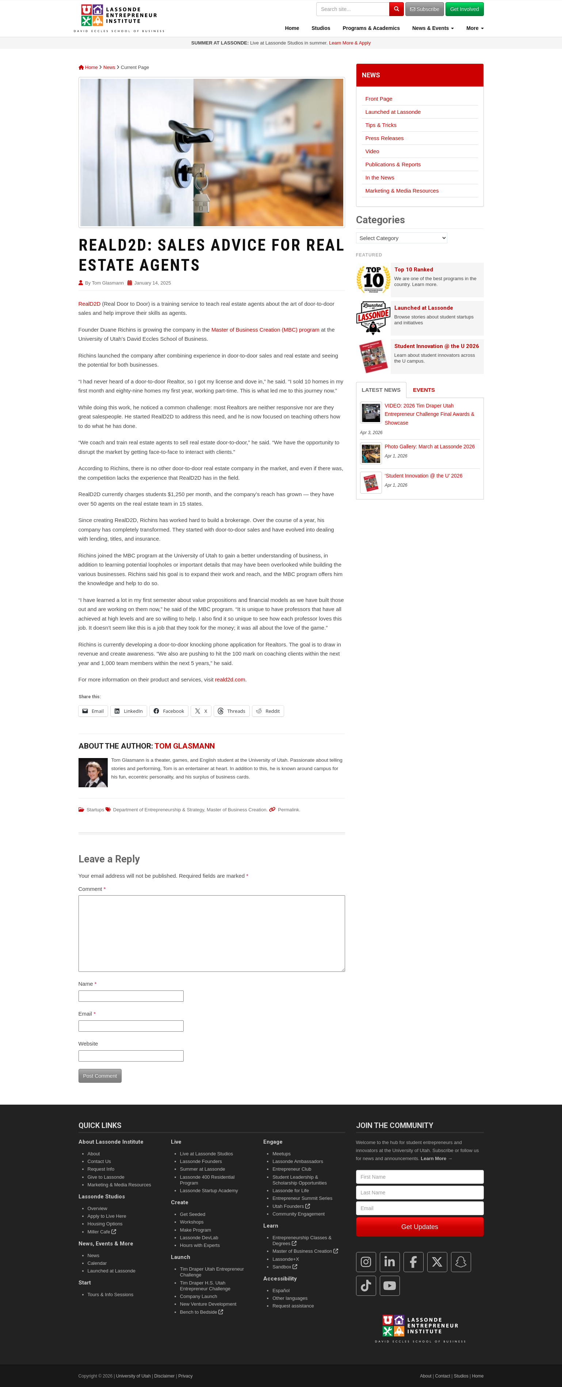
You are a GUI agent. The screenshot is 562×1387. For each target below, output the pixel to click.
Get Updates (419, 1226)
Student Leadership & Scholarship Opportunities (299, 1180)
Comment (92, 889)
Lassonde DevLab (199, 1237)
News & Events (432, 28)
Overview (97, 1208)
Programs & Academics (370, 28)
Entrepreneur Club (291, 1169)
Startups (95, 809)
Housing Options (105, 1223)
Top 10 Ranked (413, 269)
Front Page (379, 99)
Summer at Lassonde (202, 1169)
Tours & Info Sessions (111, 1294)
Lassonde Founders (201, 1161)
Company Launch (198, 1296)
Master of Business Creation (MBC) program (265, 330)
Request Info (101, 1169)
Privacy (185, 1376)
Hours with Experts (200, 1245)
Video (372, 151)
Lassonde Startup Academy (209, 1190)
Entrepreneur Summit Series (302, 1198)
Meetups (281, 1153)
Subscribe (424, 9)
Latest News (381, 390)
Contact (442, 1376)
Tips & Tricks (381, 125)
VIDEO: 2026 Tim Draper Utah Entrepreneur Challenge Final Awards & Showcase (430, 414)
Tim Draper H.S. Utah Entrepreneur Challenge (205, 1285)
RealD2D (90, 304)
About (94, 1153)
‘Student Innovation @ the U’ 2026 (424, 476)
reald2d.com (230, 679)
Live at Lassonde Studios (206, 1153)
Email (87, 1014)
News (109, 67)
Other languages (289, 1298)
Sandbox (284, 1267)
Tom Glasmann (108, 283)
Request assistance (293, 1306)
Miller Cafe (102, 1232)
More (474, 28)
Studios (320, 28)
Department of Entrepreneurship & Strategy (158, 809)
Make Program (195, 1230)
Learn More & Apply (350, 43)
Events (424, 390)
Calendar (97, 1263)
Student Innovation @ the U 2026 (436, 346)
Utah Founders (291, 1206)
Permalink (288, 809)
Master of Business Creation (236, 809)
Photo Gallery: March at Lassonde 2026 (430, 446)
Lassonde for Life (290, 1190)
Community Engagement (298, 1214)
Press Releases (385, 138)
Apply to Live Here (107, 1216)
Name (88, 984)
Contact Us (99, 1161)
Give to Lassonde (106, 1177)
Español (281, 1290)
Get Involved (464, 9)
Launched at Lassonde (393, 112)
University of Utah (133, 1376)
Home (291, 28)
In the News (380, 177)
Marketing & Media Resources (402, 191)
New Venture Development (208, 1304)
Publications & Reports (393, 164)
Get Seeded (192, 1214)
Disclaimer (164, 1376)
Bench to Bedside (201, 1312)
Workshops (192, 1222)
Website (88, 1043)
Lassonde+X (285, 1259)
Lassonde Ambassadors (297, 1161)
